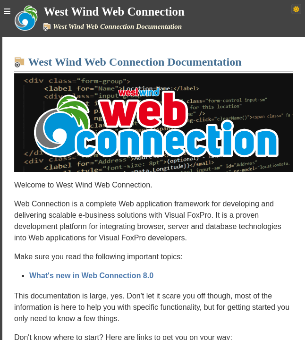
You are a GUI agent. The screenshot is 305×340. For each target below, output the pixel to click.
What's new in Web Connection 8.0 (91, 276)
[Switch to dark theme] (296, 9)
